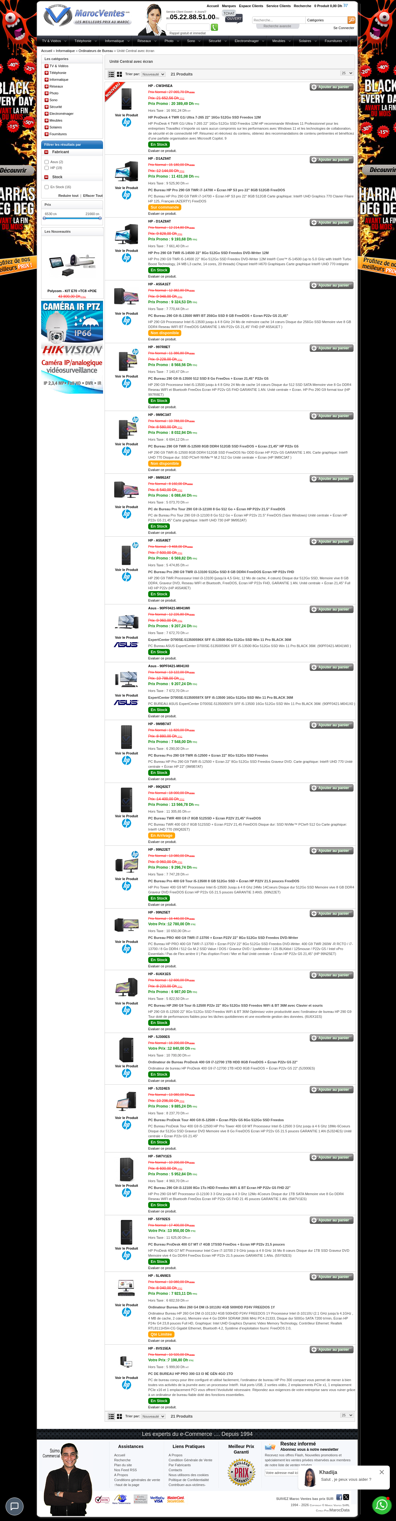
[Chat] (15, 1506)
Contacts (175, 1470)
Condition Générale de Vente (190, 1460)
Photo (169, 41)
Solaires (305, 41)
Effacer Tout (93, 195)
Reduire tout (68, 195)
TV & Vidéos (51, 41)
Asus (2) (56, 162)
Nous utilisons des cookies (189, 1475)
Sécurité (215, 41)
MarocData (339, 1510)
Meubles (278, 41)
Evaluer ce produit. (162, 151)
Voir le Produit (126, 115)
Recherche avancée (277, 26)
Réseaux (144, 41)
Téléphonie (83, 41)
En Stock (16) (60, 187)
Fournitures (333, 41)
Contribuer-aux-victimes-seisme (187, 1487)
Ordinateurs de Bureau (96, 51)
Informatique (114, 41)
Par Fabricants (180, 1465)
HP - (160, 86)
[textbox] (278, 20)
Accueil (46, 51)
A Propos (176, 1455)
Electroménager (247, 41)
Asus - (169, 608)
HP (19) (56, 168)
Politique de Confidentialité (189, 1480)
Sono (191, 41)
